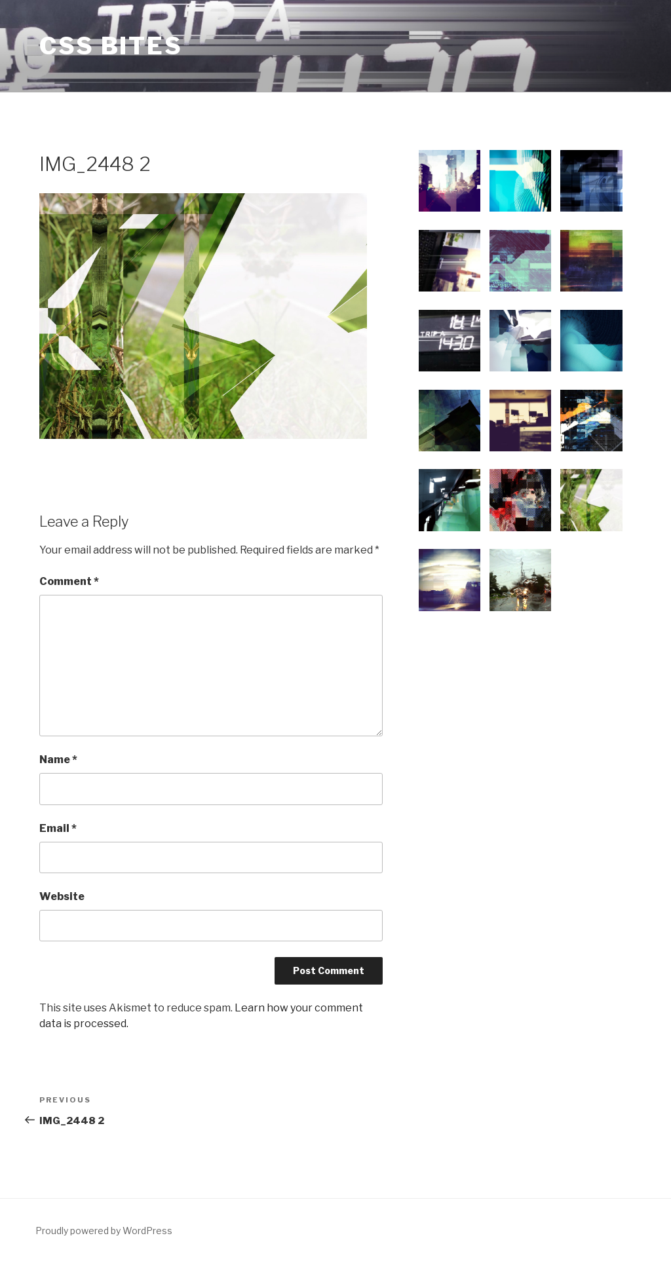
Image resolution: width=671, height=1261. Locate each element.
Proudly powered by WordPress (103, 1230)
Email (58, 828)
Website (62, 896)
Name (58, 759)
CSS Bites (111, 45)
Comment (69, 581)
